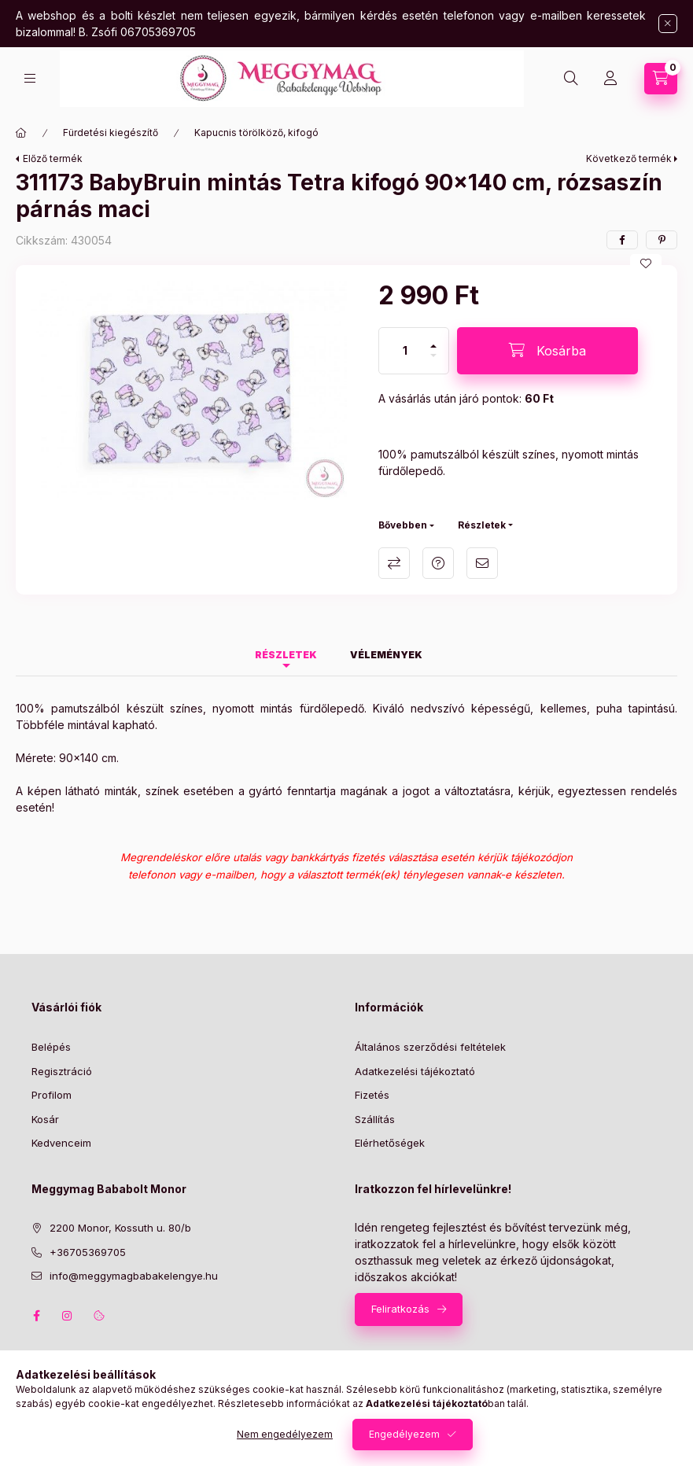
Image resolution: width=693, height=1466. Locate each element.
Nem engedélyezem (285, 1434)
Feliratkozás (400, 1308)
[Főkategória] (21, 133)
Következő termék (629, 158)
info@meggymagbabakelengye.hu (134, 1275)
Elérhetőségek (390, 1142)
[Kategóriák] (30, 78)
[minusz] (433, 362)
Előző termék (53, 158)
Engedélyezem (404, 1434)
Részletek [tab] (286, 655)
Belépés (51, 1047)
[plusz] (433, 339)
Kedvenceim (61, 1142)
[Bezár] (667, 23)
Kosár (45, 1119)
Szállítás (375, 1119)
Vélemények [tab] (386, 655)
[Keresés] (571, 78)
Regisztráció (61, 1071)
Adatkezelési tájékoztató (415, 1071)
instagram (67, 1316)
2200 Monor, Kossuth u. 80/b (120, 1227)
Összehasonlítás (394, 563)
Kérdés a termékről (438, 563)
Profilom (51, 1094)
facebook (36, 1316)
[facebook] (622, 239)
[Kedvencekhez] (646, 263)
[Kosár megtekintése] (660, 78)
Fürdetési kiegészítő (110, 132)
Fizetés (372, 1094)
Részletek (482, 525)
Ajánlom (482, 563)
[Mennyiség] (405, 351)
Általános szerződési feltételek (430, 1047)
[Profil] (610, 78)
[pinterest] (661, 239)
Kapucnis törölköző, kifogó (256, 132)
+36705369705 (88, 1252)
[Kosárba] (547, 350)
